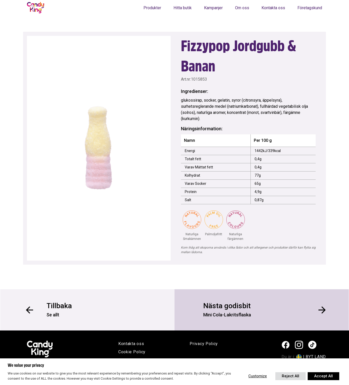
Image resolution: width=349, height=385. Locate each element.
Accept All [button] (323, 376)
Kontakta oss (273, 7)
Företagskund (309, 7)
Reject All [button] (290, 376)
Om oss (242, 7)
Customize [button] (257, 376)
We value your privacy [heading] (26, 365)
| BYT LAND (314, 356)
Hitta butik (182, 7)
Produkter (152, 7)
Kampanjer (213, 7)
